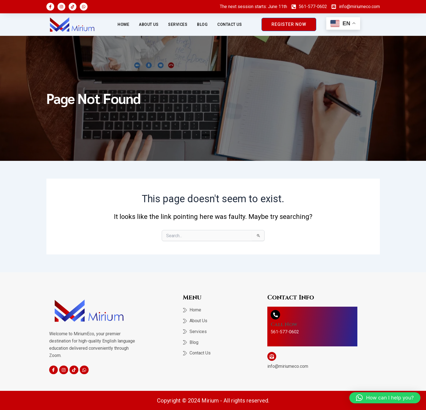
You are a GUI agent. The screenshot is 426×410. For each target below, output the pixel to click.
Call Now (284, 324)
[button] (384, 397)
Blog (202, 24)
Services (177, 24)
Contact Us (229, 24)
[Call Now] (275, 314)
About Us (148, 24)
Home (123, 24)
